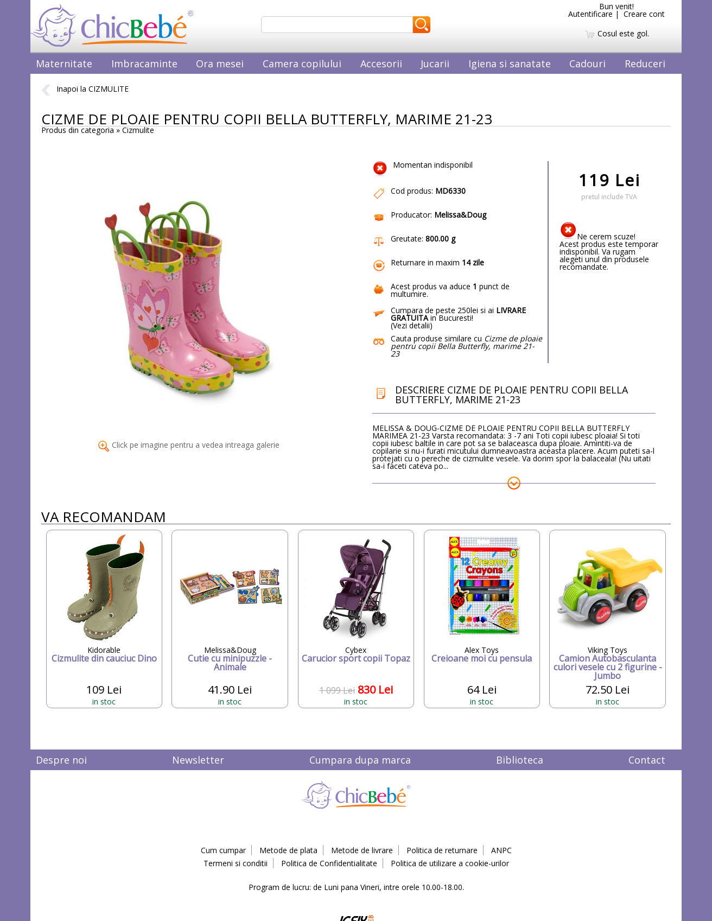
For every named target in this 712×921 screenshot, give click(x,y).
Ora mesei (220, 63)
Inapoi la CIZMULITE (85, 89)
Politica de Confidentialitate (329, 863)
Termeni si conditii (236, 863)
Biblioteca (519, 759)
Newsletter (198, 759)
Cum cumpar (223, 850)
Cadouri (587, 63)
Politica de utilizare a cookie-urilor (450, 863)
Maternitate (64, 63)
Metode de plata (288, 850)
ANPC (501, 850)
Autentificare (590, 14)
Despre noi (61, 759)
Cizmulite (138, 130)
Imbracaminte (144, 63)
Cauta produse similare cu (466, 346)
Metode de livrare (362, 850)
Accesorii (381, 63)
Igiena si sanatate (509, 63)
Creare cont (644, 14)
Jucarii (435, 63)
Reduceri (645, 63)
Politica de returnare (442, 850)
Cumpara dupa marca (360, 759)
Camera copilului (302, 63)
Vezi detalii (411, 325)
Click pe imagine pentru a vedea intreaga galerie (188, 445)
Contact (646, 759)
